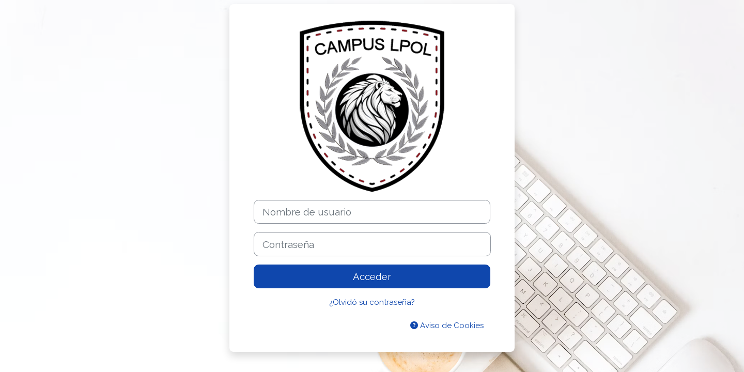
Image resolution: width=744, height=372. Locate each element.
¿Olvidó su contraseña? (372, 302)
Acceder (372, 276)
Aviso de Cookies (447, 325)
